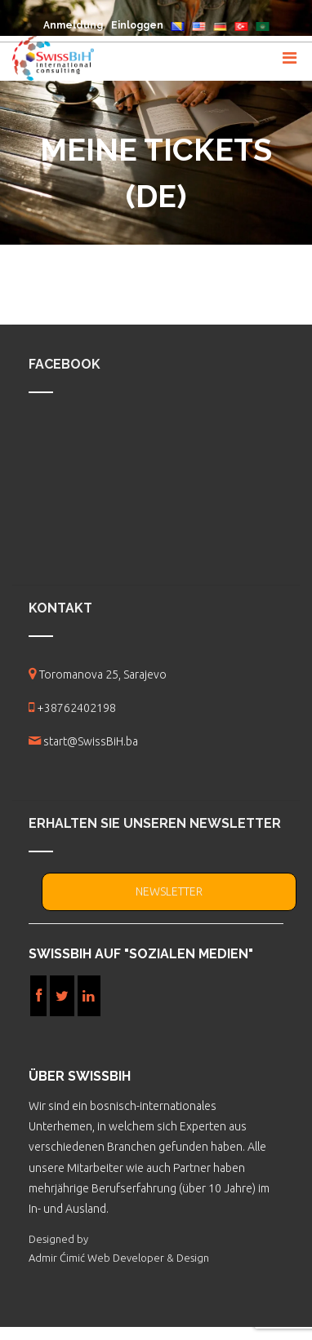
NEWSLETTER (169, 891)
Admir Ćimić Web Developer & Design (119, 1257)
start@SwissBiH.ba (90, 741)
